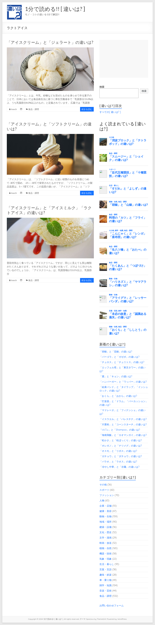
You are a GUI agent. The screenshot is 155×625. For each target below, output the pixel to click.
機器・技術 (105, 553)
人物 (101, 500)
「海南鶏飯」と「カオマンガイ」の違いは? (123, 435)
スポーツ (104, 489)
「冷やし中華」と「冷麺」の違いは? (119, 466)
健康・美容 (105, 511)
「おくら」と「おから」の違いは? (118, 395)
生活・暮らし (106, 564)
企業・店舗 (105, 505)
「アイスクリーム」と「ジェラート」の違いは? (50, 42)
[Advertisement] (123, 59)
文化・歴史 (105, 532)
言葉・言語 (105, 569)
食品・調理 (33, 109)
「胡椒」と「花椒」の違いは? (115, 351)
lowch (14, 109)
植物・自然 (105, 548)
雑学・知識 (105, 585)
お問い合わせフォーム (111, 605)
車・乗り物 (105, 580)
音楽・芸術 (105, 590)
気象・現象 (105, 558)
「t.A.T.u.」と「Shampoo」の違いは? (119, 429)
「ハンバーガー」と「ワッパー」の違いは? (123, 381)
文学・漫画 (105, 537)
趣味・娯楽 (105, 574)
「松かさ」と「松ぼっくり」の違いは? (120, 440)
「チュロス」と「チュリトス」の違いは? (121, 362)
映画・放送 (105, 542)
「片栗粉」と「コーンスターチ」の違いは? (123, 424)
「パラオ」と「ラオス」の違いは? (118, 461)
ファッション (106, 495)
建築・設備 (105, 526)
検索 (101, 86)
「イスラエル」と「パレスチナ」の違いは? (123, 419)
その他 (103, 484)
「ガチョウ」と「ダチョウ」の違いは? (120, 456)
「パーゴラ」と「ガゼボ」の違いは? (119, 356)
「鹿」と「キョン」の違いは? (115, 376)
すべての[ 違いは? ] (110, 111)
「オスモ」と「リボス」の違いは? (118, 450)
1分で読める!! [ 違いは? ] (55, 8)
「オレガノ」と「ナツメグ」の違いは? (120, 445)
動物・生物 (105, 516)
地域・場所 (105, 521)
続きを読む (87, 109)
